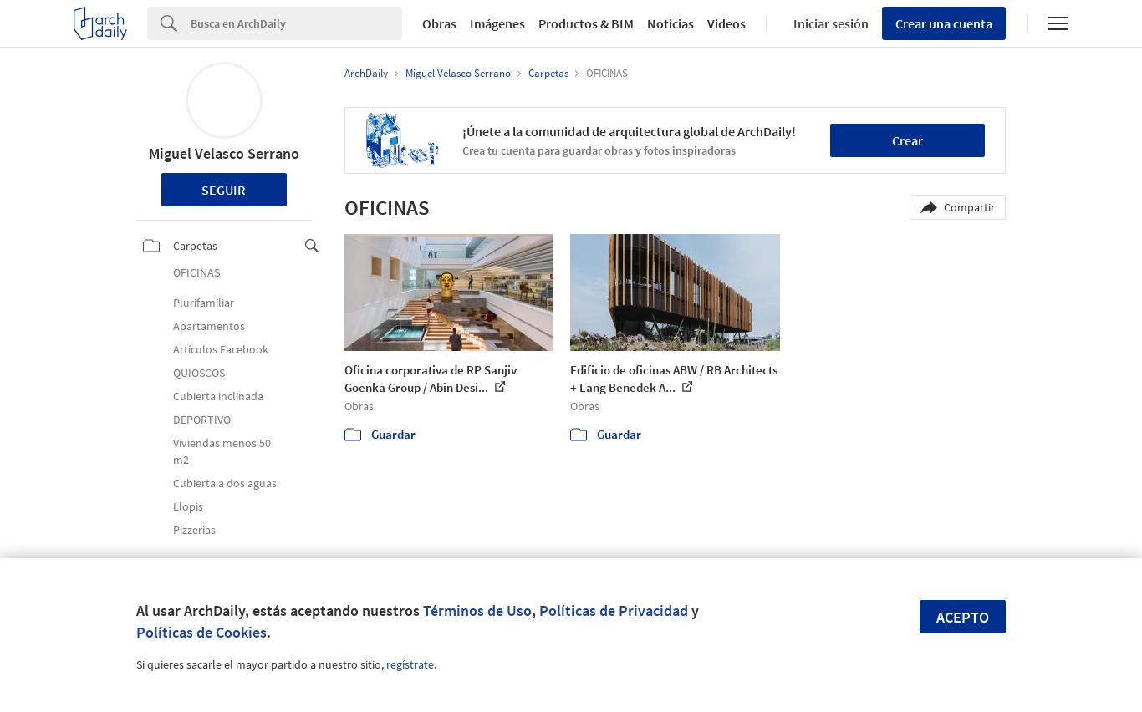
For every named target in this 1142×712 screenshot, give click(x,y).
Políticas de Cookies (201, 632)
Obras (439, 23)
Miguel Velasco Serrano (224, 153)
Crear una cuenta (943, 23)
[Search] (296, 23)
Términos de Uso (477, 610)
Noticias (670, 23)
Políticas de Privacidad (613, 610)
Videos (726, 23)
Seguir (223, 189)
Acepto (962, 617)
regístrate (410, 664)
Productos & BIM (586, 23)
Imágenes (497, 23)
